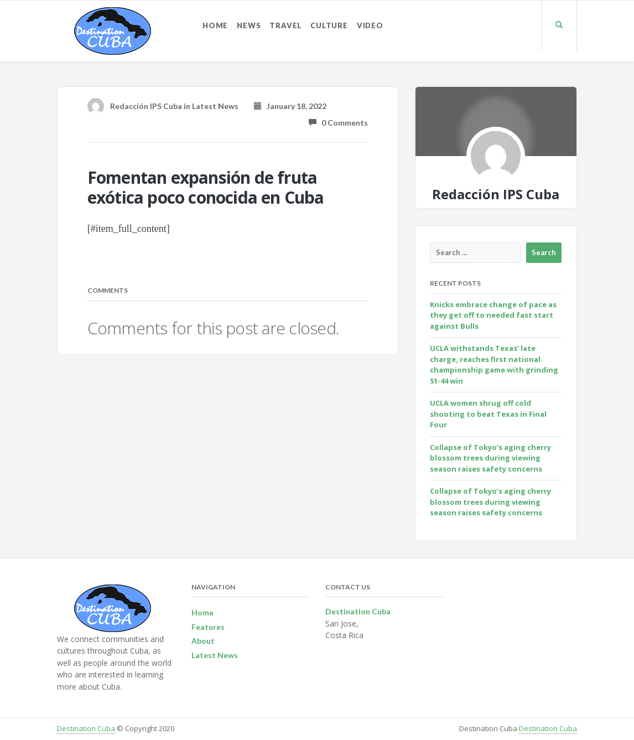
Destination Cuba (86, 728)
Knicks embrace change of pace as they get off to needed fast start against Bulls (493, 315)
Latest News (215, 106)
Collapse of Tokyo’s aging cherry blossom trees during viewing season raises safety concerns (490, 458)
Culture (329, 25)
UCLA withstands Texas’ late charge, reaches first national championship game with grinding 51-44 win (494, 364)
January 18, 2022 (290, 106)
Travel (285, 25)
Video (370, 25)
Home (215, 25)
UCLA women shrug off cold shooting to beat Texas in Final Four (488, 413)
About (203, 640)
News (249, 25)
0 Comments (338, 122)
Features (208, 627)
